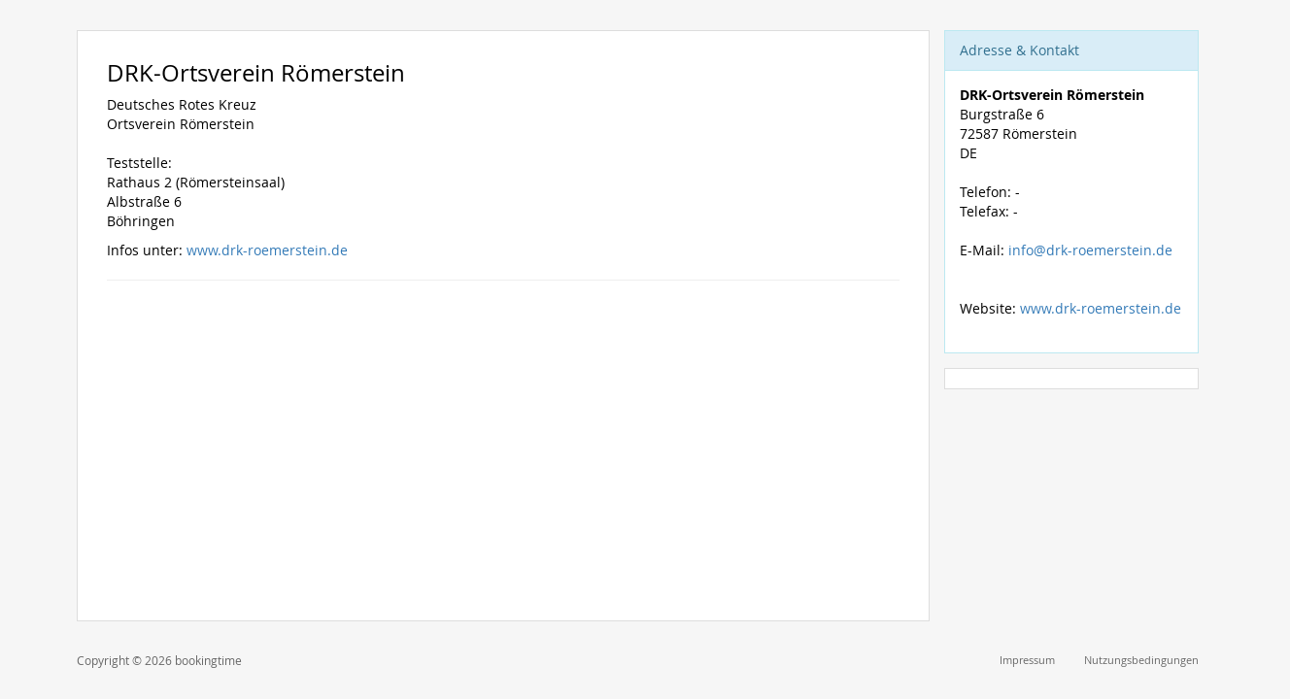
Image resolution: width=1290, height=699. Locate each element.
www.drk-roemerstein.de (267, 250)
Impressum (1027, 659)
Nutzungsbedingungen (1141, 659)
